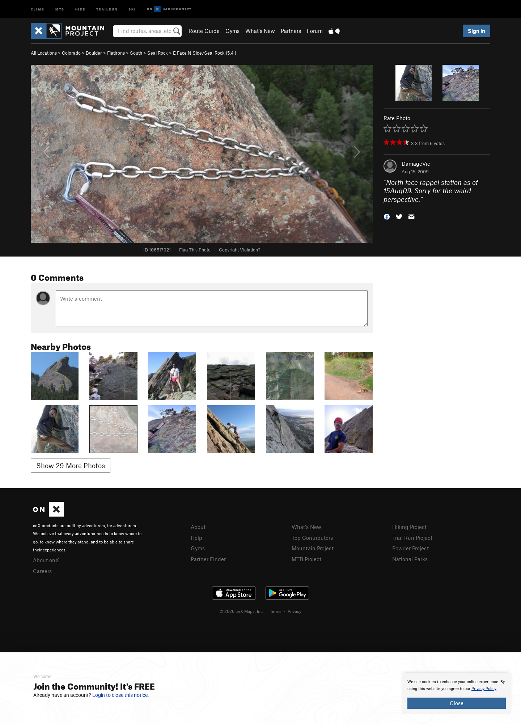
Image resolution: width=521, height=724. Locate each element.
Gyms (232, 30)
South (136, 53)
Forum (315, 30)
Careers (42, 571)
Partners (291, 30)
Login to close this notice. (120, 695)
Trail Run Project (412, 537)
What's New (260, 30)
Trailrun (107, 9)
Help (196, 537)
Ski (132, 9)
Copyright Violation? (239, 250)
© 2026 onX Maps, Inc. (242, 611)
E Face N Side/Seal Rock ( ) (204, 53)
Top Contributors (312, 537)
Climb (38, 9)
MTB (59, 9)
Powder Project (410, 548)
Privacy (294, 611)
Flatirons (116, 53)
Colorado (71, 53)
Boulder (94, 53)
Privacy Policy (483, 688)
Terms (275, 611)
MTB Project (306, 559)
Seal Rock (157, 53)
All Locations (44, 53)
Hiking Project (409, 527)
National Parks (410, 559)
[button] (387, 216)
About (198, 527)
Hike (80, 9)
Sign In (476, 30)
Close (456, 703)
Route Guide (204, 30)
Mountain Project (313, 548)
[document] (456, 693)
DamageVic (416, 163)
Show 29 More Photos (70, 465)
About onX (46, 560)
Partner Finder (208, 559)
